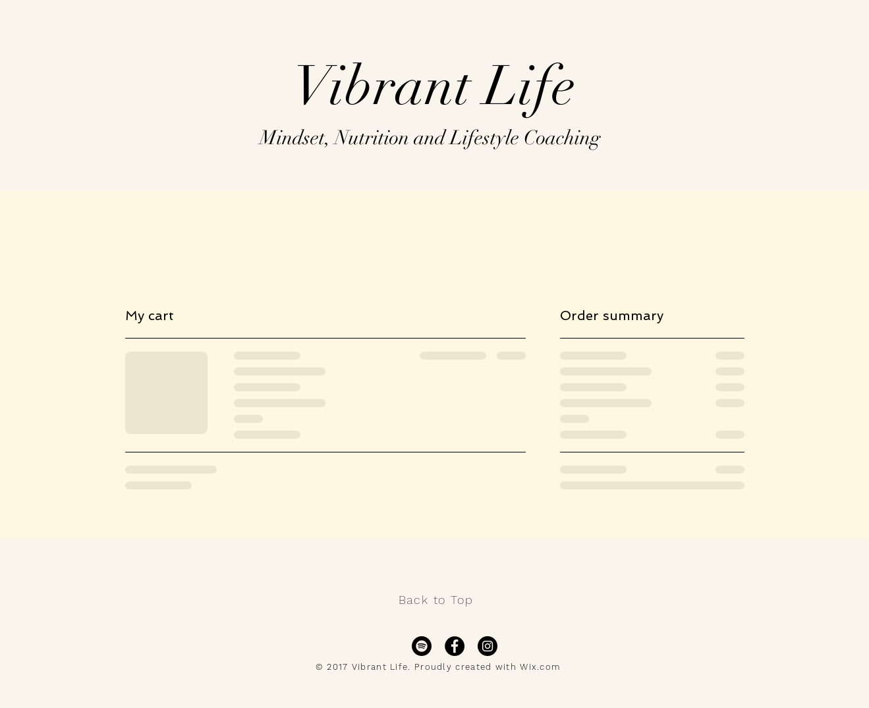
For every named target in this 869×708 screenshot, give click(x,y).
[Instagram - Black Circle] (487, 646)
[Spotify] (422, 646)
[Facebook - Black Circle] (454, 646)
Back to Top (436, 600)
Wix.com (540, 667)
